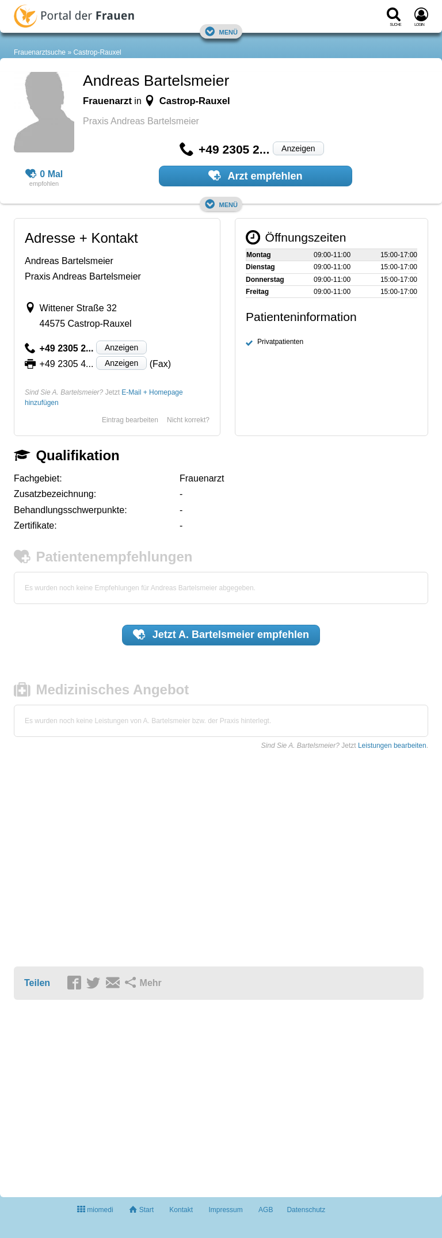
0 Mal (44, 174)
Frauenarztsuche (40, 52)
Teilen (37, 983)
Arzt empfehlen (255, 175)
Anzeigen (298, 148)
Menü (221, 31)
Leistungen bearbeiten (392, 746)
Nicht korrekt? (188, 420)
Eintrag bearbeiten (130, 420)
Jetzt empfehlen (221, 634)
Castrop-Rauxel (97, 52)
